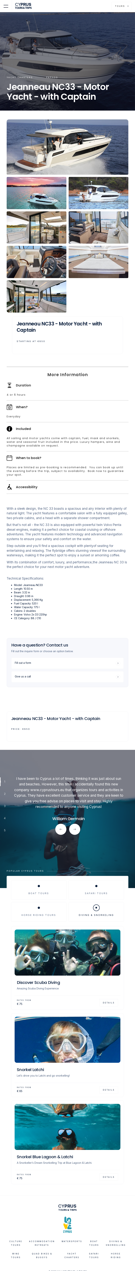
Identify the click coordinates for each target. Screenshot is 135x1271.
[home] (24, 6)
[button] (6, 6)
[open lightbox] (67, 147)
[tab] (38, 890)
